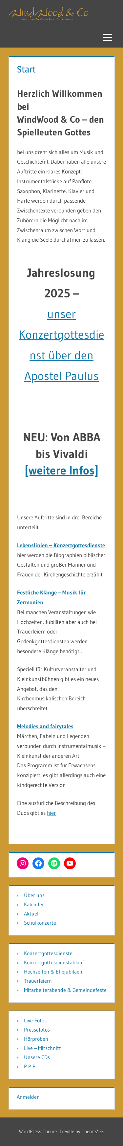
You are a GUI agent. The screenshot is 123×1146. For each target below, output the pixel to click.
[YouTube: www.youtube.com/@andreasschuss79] (70, 863)
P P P (29, 1066)
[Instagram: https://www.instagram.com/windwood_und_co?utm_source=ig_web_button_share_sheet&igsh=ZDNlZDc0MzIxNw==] (23, 863)
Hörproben (36, 1038)
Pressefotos (37, 1029)
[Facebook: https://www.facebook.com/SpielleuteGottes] (38, 863)
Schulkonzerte (40, 922)
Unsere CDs (37, 1057)
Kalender (34, 904)
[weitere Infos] (61, 470)
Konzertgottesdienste (48, 953)
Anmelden (28, 1097)
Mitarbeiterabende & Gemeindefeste (65, 990)
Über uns (34, 895)
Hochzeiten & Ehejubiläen (53, 971)
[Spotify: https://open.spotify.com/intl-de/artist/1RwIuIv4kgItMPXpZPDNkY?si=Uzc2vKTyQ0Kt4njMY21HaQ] (54, 863)
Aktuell (32, 913)
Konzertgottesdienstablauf (54, 962)
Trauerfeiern (38, 980)
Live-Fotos (35, 1020)
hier (51, 812)
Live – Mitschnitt (42, 1048)
